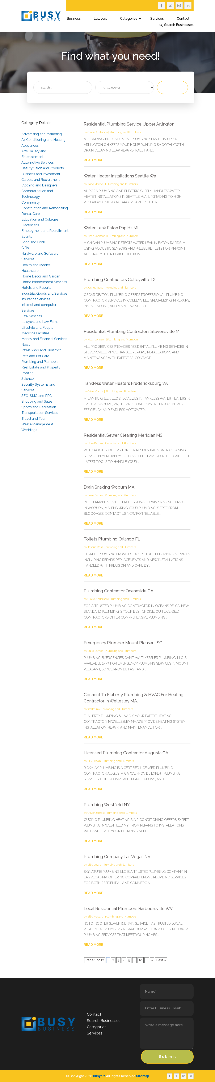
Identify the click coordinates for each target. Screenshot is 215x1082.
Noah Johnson (96, 235)
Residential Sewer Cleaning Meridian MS (123, 435)
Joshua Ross (95, 287)
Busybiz (99, 1076)
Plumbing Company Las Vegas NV (117, 856)
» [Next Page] (152, 960)
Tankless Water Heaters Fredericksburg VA (126, 383)
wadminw (94, 709)
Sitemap (142, 1076)
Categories (128, 19)
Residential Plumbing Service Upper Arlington (129, 124)
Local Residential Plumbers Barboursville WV (128, 908)
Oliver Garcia (96, 391)
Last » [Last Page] (161, 960)
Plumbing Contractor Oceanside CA (118, 590)
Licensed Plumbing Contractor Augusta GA (126, 752)
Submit (168, 1056)
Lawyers (100, 19)
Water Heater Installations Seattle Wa (120, 175)
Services (157, 19)
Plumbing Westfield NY (107, 804)
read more (93, 160)
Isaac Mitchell (96, 184)
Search (174, 87)
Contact (183, 19)
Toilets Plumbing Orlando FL (112, 539)
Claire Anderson (98, 132)
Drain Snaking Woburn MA (109, 487)
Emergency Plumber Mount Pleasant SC (123, 642)
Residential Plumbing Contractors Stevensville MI (132, 331)
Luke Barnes (95, 495)
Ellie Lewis (94, 864)
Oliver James (96, 812)
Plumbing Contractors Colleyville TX (120, 279)
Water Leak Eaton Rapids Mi (111, 227)
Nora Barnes (95, 443)
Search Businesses (179, 25)
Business (74, 19)
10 (140, 960)
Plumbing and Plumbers (125, 132)
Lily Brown (94, 760)
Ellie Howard (95, 916)
